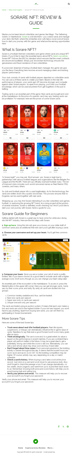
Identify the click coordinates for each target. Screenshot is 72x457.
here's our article (60, 56)
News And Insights (15, 10)
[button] (3, 3)
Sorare (24, 37)
